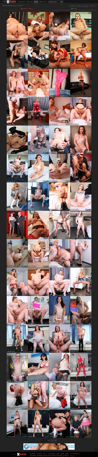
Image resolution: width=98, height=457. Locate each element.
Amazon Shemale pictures (75, 453)
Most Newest (72, 5)
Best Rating (79, 5)
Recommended (92, 5)
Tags (36, 1)
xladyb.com (39, 453)
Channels (30, 1)
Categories (21, 1)
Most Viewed (85, 5)
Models (42, 1)
